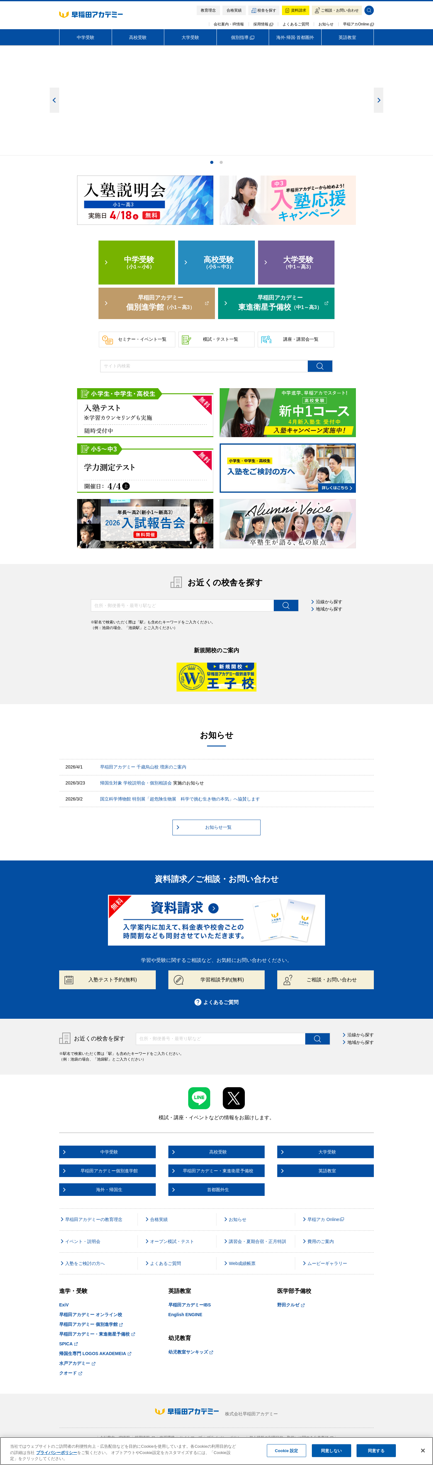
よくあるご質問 (296, 24)
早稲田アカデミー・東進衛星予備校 (97, 1334)
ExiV (64, 1304)
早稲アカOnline (358, 24)
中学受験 (85, 37)
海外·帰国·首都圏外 (295, 37)
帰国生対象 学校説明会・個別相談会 (136, 782)
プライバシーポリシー (56, 1452)
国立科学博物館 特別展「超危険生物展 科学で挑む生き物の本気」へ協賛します (180, 798)
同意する (376, 1450)
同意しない (331, 1450)
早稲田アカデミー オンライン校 (90, 1314)
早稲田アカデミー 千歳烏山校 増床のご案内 (143, 766)
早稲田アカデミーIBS (189, 1304)
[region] (216, 1451)
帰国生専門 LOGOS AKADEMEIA (95, 1353)
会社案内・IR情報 (229, 24)
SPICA (68, 1343)
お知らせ (326, 24)
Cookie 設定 (286, 1450)
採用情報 (263, 24)
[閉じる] (423, 1450)
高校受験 (138, 37)
